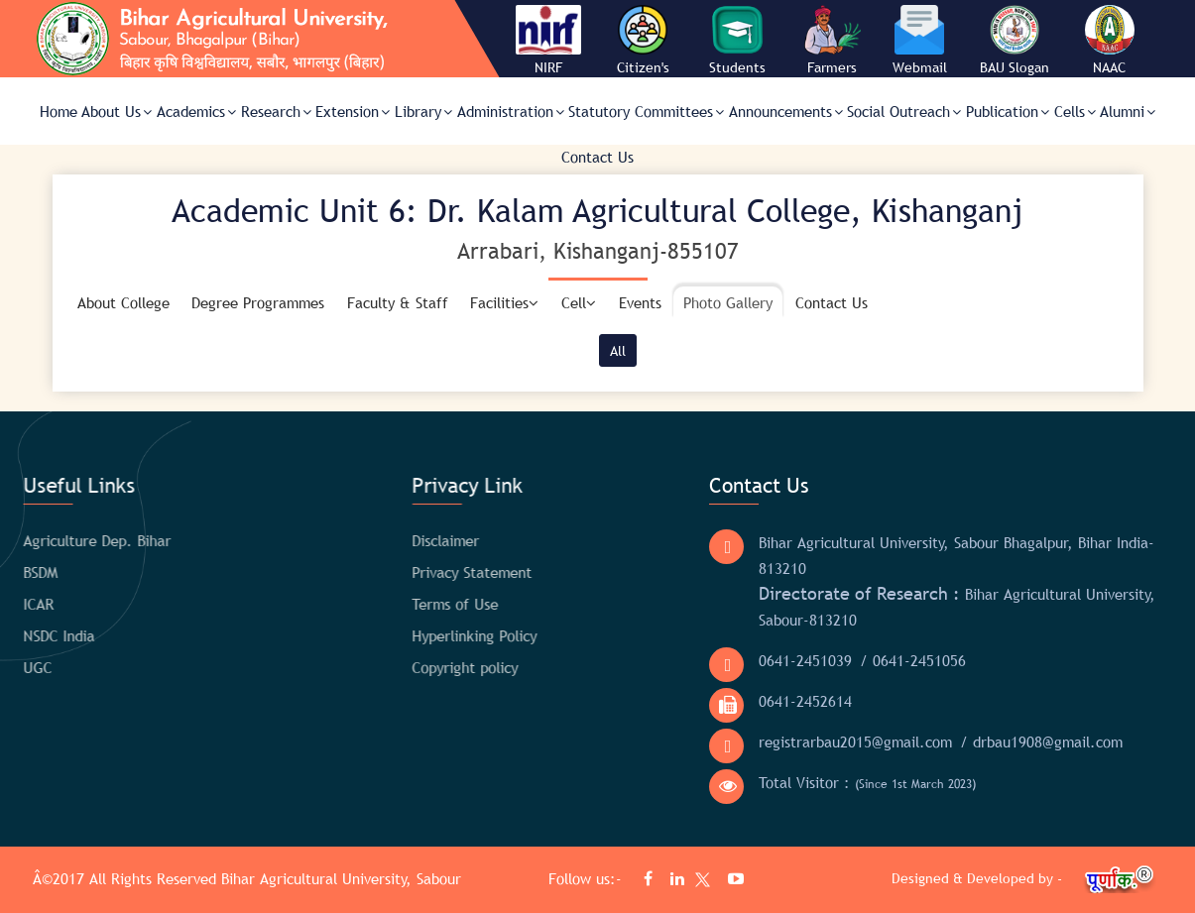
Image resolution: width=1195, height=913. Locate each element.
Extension (352, 111)
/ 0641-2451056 (872, 660)
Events (640, 302)
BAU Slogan (1014, 67)
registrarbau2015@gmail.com (814, 741)
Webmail (920, 67)
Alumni (1127, 111)
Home (58, 111)
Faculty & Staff (397, 302)
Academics (196, 111)
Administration (510, 111)
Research (276, 111)
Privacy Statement (406, 572)
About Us (116, 111)
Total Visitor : (826, 782)
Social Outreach (904, 111)
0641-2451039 (764, 660)
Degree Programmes (257, 302)
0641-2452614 (764, 701)
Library (423, 111)
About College (123, 302)
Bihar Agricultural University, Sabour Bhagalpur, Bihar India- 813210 (916, 555)
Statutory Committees (646, 111)
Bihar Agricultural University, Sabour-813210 (916, 605)
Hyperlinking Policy (408, 635)
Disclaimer (380, 540)
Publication (1007, 111)
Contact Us (597, 157)
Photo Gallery (728, 302)
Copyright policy (399, 667)
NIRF (548, 67)
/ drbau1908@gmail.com (1000, 741)
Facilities (504, 302)
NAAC (1109, 67)
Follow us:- (587, 878)
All (618, 351)
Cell (578, 302)
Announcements (786, 111)
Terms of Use (389, 604)
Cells (1075, 111)
